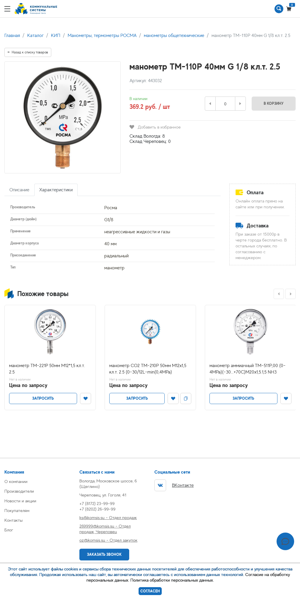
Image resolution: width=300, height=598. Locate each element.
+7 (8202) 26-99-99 (97, 508)
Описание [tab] (19, 189)
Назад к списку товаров (28, 52)
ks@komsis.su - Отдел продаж (108, 517)
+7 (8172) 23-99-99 (97, 503)
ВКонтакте (174, 485)
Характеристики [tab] (56, 189)
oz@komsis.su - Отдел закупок (108, 540)
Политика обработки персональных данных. (172, 579)
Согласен (150, 591)
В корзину (274, 103)
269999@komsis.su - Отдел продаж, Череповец (105, 528)
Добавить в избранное (155, 126)
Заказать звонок (104, 554)
